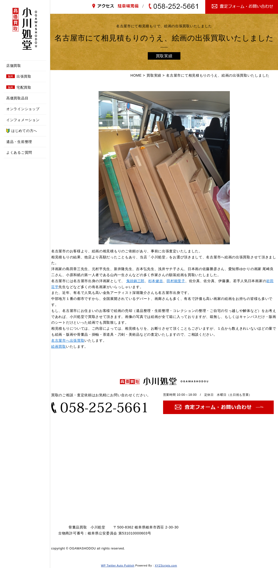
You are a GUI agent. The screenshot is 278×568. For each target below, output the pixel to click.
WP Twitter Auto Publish (117, 565)
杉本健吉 (155, 281)
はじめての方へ (21, 131)
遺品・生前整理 (19, 142)
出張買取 (18, 76)
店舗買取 (13, 66)
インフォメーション (22, 120)
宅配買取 (18, 87)
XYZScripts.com (166, 565)
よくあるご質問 (19, 152)
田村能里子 (176, 281)
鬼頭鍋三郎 (135, 281)
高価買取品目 (17, 98)
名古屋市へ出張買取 (67, 340)
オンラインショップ (22, 109)
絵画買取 (58, 346)
